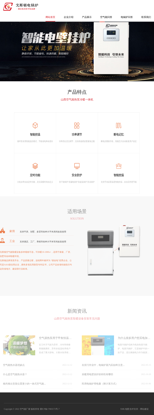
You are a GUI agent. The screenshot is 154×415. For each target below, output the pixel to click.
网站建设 (144, 409)
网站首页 (50, 17)
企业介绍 (68, 17)
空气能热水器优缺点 (14, 368)
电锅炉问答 (127, 17)
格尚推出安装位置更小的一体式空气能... (24, 386)
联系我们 (146, 17)
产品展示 (87, 17)
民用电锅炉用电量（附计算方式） (100, 386)
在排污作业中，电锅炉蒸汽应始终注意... (103, 368)
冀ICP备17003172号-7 (50, 409)
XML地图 (124, 409)
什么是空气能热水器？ (15, 377)
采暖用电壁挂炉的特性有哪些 (97, 377)
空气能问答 (106, 17)
